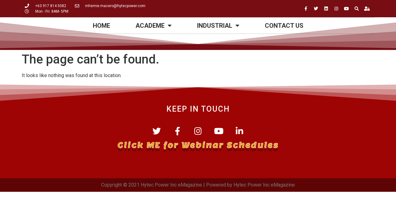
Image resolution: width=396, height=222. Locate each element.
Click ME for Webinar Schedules (198, 145)
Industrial (218, 25)
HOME (101, 25)
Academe (154, 25)
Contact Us (284, 25)
